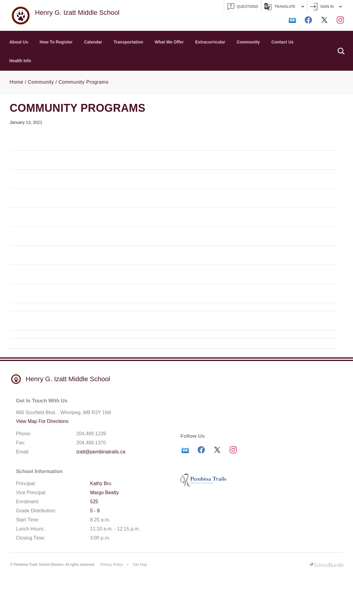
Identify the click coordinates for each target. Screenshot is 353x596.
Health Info (20, 60)
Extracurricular (210, 42)
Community (248, 42)
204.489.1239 (91, 433)
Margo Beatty (104, 492)
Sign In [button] (326, 7)
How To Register (56, 42)
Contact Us (282, 42)
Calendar (93, 42)
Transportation (128, 42)
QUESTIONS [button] (242, 7)
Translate (284, 6)
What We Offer (169, 42)
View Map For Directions (42, 421)
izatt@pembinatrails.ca (100, 451)
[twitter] (324, 20)
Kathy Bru (100, 483)
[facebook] (308, 20)
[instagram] (340, 20)
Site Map (140, 564)
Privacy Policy (111, 564)
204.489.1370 (91, 442)
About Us (18, 42)
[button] (341, 51)
